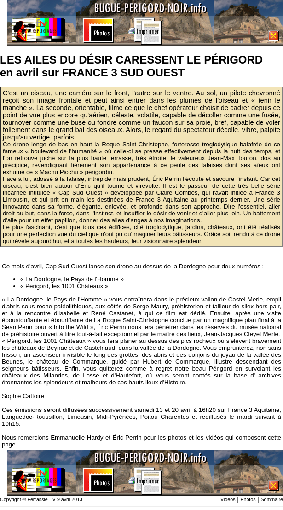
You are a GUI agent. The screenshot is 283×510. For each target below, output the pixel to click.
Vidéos (227, 499)
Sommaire (271, 499)
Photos (247, 499)
